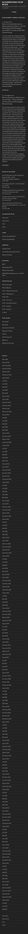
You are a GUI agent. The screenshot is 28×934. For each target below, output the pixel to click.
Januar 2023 (5, 467)
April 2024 (5, 427)
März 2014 (5, 771)
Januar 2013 (5, 811)
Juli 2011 (4, 866)
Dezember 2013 (6, 777)
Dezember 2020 (6, 543)
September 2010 (6, 897)
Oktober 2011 (5, 857)
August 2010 (5, 900)
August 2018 (5, 623)
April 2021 (5, 531)
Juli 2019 (4, 596)
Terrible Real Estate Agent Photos (11, 252)
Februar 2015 (5, 740)
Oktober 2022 (6, 476)
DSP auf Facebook (7, 284)
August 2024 (5, 414)
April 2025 (5, 390)
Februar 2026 (5, 362)
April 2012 (5, 838)
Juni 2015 (4, 728)
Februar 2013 (5, 808)
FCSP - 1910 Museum (8, 294)
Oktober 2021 (5, 513)
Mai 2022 (4, 491)
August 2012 (5, 826)
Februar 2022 (5, 500)
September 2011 (6, 860)
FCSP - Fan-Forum (7, 300)
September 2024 (6, 411)
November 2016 (6, 679)
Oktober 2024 (6, 408)
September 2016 (6, 685)
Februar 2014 (5, 774)
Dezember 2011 (6, 851)
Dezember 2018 (6, 611)
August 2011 (5, 863)
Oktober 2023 (6, 439)
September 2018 (6, 620)
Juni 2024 (4, 421)
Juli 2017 (4, 660)
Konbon (4, 334)
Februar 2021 (5, 537)
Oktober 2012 (5, 820)
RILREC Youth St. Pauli (8, 343)
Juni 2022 (4, 488)
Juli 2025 (4, 381)
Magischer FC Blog (7, 331)
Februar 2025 (5, 396)
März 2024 (5, 430)
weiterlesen (5, 90)
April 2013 (5, 801)
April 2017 (5, 666)
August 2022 (5, 482)
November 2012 (6, 817)
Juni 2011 (4, 869)
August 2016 (5, 688)
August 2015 (5, 722)
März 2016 (5, 703)
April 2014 (5, 768)
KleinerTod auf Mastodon (9, 236)
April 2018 (5, 633)
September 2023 (6, 442)
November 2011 (6, 854)
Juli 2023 (4, 448)
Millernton (5, 340)
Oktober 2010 (5, 894)
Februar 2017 (5, 672)
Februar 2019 (5, 608)
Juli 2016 (4, 691)
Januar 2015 (5, 743)
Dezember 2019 (6, 580)
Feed (3, 224)
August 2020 (5, 556)
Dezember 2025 (6, 365)
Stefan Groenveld (7, 337)
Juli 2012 (4, 829)
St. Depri (4, 312)
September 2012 (6, 823)
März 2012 (5, 841)
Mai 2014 (4, 765)
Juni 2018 (4, 626)
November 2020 (6, 547)
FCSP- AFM (5, 297)
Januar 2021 (5, 540)
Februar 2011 (5, 881)
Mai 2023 (4, 454)
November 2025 (6, 368)
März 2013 (5, 805)
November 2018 (6, 614)
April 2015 (5, 734)
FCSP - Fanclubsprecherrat (9, 303)
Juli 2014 (4, 762)
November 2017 (6, 648)
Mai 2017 (4, 663)
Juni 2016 (4, 694)
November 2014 (6, 749)
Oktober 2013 (5, 783)
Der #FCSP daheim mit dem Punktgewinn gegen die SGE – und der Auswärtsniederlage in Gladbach (13, 177)
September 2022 (6, 479)
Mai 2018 (4, 629)
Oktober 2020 (6, 550)
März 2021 (5, 534)
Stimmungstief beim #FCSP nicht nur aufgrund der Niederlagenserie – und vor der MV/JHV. (14, 205)
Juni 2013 (4, 795)
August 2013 (5, 789)
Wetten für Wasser (7, 255)
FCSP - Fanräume (6, 309)
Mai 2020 (4, 565)
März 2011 (5, 878)
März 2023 (5, 461)
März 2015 (5, 737)
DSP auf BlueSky (6, 287)
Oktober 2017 (5, 651)
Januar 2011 (5, 884)
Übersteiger (5, 321)
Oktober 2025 (6, 371)
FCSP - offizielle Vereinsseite (10, 291)
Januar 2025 (5, 399)
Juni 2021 (4, 525)
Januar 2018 (5, 642)
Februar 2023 (5, 464)
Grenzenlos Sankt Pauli (8, 328)
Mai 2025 (4, 387)
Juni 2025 (4, 384)
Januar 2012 (5, 848)
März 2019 (5, 605)
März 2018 (5, 636)
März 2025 (5, 393)
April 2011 (4, 875)
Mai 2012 (4, 835)
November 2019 (6, 583)
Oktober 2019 (5, 586)
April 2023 (5, 457)
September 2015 (6, 719)
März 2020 (5, 571)
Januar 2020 (5, 577)
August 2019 (5, 593)
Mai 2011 (4, 872)
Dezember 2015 (6, 709)
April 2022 (5, 494)
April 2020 (5, 568)
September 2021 (6, 516)
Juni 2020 (4, 562)
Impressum (5, 217)
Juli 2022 (4, 485)
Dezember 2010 (6, 887)
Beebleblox (5, 324)
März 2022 (5, 497)
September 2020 (6, 553)
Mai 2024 (4, 424)
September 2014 (6, 755)
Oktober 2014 (5, 752)
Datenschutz (5, 221)
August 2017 (5, 657)
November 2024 (6, 405)
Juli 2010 (4, 903)
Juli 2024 (4, 417)
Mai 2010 (4, 909)
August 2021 (5, 519)
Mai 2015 (4, 731)
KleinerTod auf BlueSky (8, 239)
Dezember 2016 (6, 676)
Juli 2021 (4, 522)
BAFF (3, 264)
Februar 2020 (5, 574)
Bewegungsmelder (7, 267)
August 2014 (5, 758)
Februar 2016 (5, 706)
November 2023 (6, 436)
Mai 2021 (4, 528)
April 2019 (5, 602)
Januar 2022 (5, 503)
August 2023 (5, 445)
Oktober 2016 (5, 682)
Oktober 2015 (5, 716)
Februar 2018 (5, 639)
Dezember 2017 (6, 645)
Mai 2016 (4, 697)
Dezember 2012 (6, 814)
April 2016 (5, 700)
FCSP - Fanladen (6, 306)
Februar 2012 (5, 844)
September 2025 (6, 374)
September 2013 (6, 786)
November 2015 (6, 712)
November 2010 (6, 891)
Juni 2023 (4, 451)
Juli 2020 (4, 559)
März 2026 (5, 359)
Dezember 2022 (6, 470)
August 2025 (5, 378)
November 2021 (6, 510)
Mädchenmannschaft (8, 270)
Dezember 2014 (6, 746)
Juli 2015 (4, 725)
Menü (14, 12)
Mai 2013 (4, 798)
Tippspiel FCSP (6, 248)
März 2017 (5, 669)
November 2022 (6, 473)
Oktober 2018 (5, 617)
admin (4, 227)
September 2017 (6, 654)
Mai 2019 (4, 599)
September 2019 (6, 590)
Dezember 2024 (6, 402)
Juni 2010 (4, 906)
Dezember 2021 (6, 507)
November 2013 (6, 780)
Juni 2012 (4, 832)
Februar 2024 (5, 433)
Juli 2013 (4, 792)
